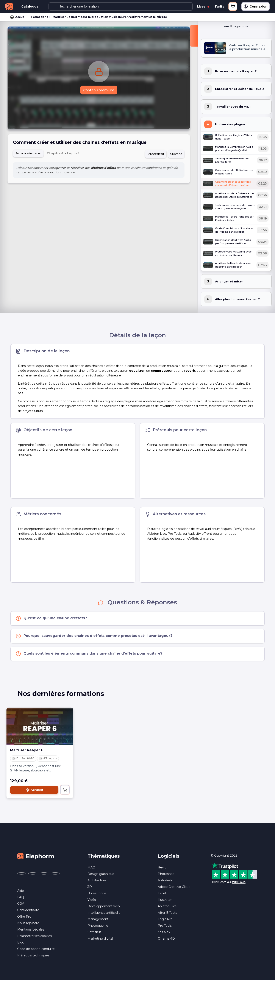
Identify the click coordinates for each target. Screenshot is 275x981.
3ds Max (164, 933)
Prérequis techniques (33, 956)
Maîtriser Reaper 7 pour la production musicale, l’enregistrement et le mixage (109, 17)
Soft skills (94, 933)
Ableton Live (167, 907)
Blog (20, 943)
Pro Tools (165, 926)
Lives (203, 6)
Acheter (34, 790)
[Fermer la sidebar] (194, 36)
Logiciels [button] (169, 856)
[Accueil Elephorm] (35, 857)
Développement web (104, 907)
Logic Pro (165, 920)
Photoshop (166, 874)
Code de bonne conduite (36, 949)
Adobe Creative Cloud (174, 887)
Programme (236, 27)
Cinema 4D (166, 939)
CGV (20, 904)
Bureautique (97, 894)
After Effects (167, 913)
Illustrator (165, 900)
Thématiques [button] (104, 856)
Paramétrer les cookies (34, 937)
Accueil (18, 17)
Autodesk (165, 881)
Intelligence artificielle (104, 913)
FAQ (20, 898)
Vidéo (92, 900)
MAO (91, 868)
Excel (162, 894)
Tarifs (219, 6)
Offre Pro (24, 917)
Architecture (97, 881)
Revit (162, 868)
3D (90, 887)
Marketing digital (100, 939)
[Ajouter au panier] (65, 790)
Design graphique (101, 874)
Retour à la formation (32, 154)
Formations (39, 17)
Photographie (98, 926)
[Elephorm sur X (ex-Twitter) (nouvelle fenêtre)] (32, 874)
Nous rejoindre (28, 924)
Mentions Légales (30, 930)
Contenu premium (99, 90)
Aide (20, 891)
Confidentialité (28, 911)
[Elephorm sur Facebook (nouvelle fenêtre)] (21, 874)
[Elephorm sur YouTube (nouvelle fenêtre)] (44, 874)
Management (98, 920)
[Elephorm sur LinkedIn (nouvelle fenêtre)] (55, 874)
